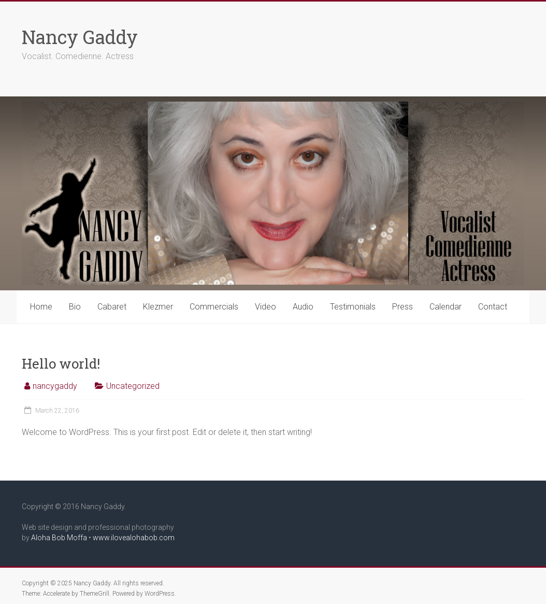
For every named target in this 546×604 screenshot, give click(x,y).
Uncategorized (133, 386)
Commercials (214, 307)
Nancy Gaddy (80, 36)
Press (402, 307)
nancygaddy (55, 386)
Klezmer (158, 307)
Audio (303, 307)
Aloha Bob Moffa (59, 537)
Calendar (445, 307)
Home (41, 307)
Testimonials (353, 307)
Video (265, 307)
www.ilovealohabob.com (134, 537)
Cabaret (111, 307)
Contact (492, 307)
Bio (75, 307)
